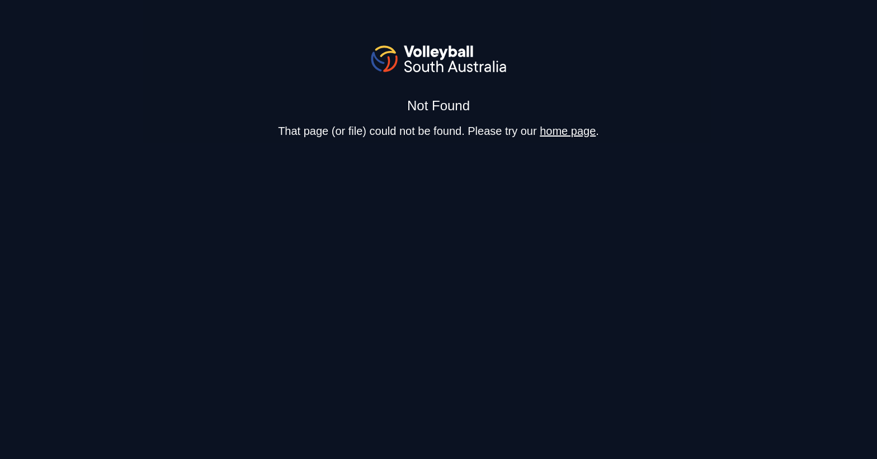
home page (568, 131)
